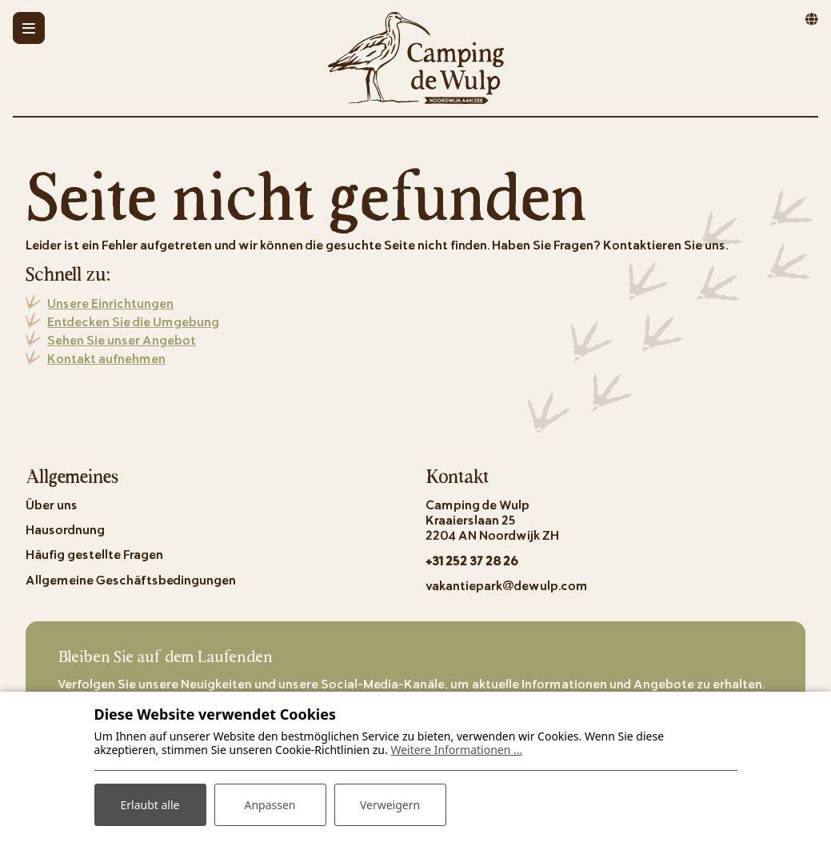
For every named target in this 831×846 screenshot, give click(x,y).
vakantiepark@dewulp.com (506, 585)
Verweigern (390, 804)
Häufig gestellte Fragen (94, 553)
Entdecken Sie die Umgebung (133, 321)
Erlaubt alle (150, 804)
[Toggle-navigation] (29, 28)
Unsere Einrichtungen (110, 302)
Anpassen (269, 804)
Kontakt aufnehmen (106, 357)
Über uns (52, 504)
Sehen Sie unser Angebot (121, 339)
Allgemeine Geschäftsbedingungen (131, 579)
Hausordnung (65, 529)
